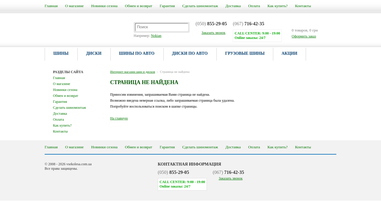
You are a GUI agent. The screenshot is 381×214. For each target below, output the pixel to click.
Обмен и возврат (138, 6)
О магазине (74, 6)
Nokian (156, 36)
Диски (94, 53)
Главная (51, 6)
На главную (119, 118)
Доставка (233, 6)
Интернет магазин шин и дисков (132, 71)
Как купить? (278, 6)
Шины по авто (136, 53)
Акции (289, 53)
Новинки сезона (104, 6)
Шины (60, 53)
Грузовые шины (244, 53)
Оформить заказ (304, 36)
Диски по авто (190, 53)
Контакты (303, 6)
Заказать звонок (231, 178)
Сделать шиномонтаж (200, 6)
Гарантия (167, 6)
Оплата (254, 6)
